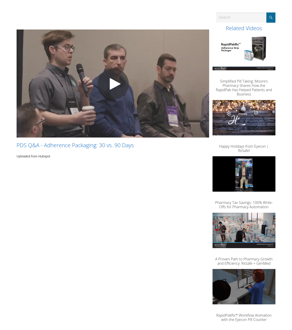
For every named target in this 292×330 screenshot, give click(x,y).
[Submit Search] (270, 17)
